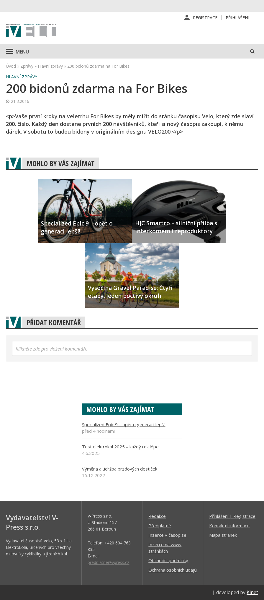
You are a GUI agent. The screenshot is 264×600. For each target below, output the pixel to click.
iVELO (31, 31)
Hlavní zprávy (50, 66)
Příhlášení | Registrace (232, 516)
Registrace (205, 17)
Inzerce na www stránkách (164, 547)
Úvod (11, 66)
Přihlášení (237, 17)
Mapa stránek (223, 535)
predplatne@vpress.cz (108, 562)
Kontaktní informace (229, 525)
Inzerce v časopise (167, 535)
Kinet (252, 592)
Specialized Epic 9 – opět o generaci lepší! (123, 424)
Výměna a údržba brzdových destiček (119, 469)
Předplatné (159, 525)
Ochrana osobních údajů (172, 570)
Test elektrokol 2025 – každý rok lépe (120, 447)
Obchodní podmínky (168, 560)
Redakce (157, 516)
